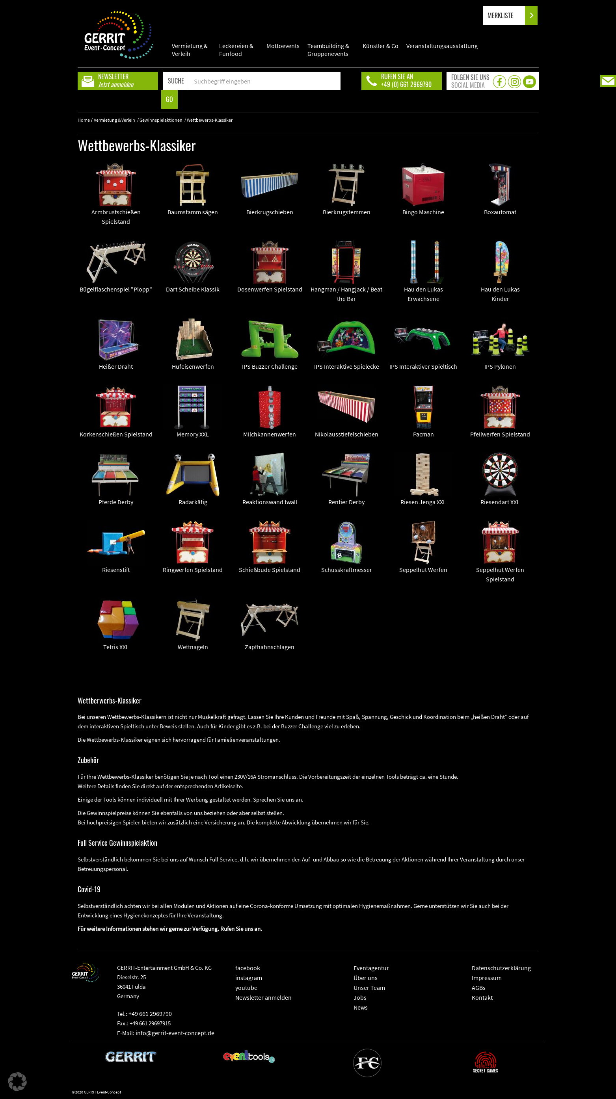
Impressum (487, 978)
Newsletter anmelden (263, 997)
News (361, 1007)
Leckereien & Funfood (236, 50)
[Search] (265, 81)
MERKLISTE (507, 15)
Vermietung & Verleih (190, 50)
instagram (248, 978)
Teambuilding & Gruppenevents (328, 50)
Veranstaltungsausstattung (442, 46)
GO (169, 99)
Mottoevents (283, 46)
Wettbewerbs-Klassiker (210, 120)
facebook (247, 968)
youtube (246, 987)
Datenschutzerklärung (501, 968)
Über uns (366, 978)
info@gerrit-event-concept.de (175, 1033)
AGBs (479, 987)
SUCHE (176, 80)
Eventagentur (371, 968)
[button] (17, 1081)
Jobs (360, 997)
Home (84, 120)
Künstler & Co (380, 46)
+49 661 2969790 (150, 1013)
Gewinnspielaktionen (161, 120)
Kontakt (482, 997)
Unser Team (369, 987)
